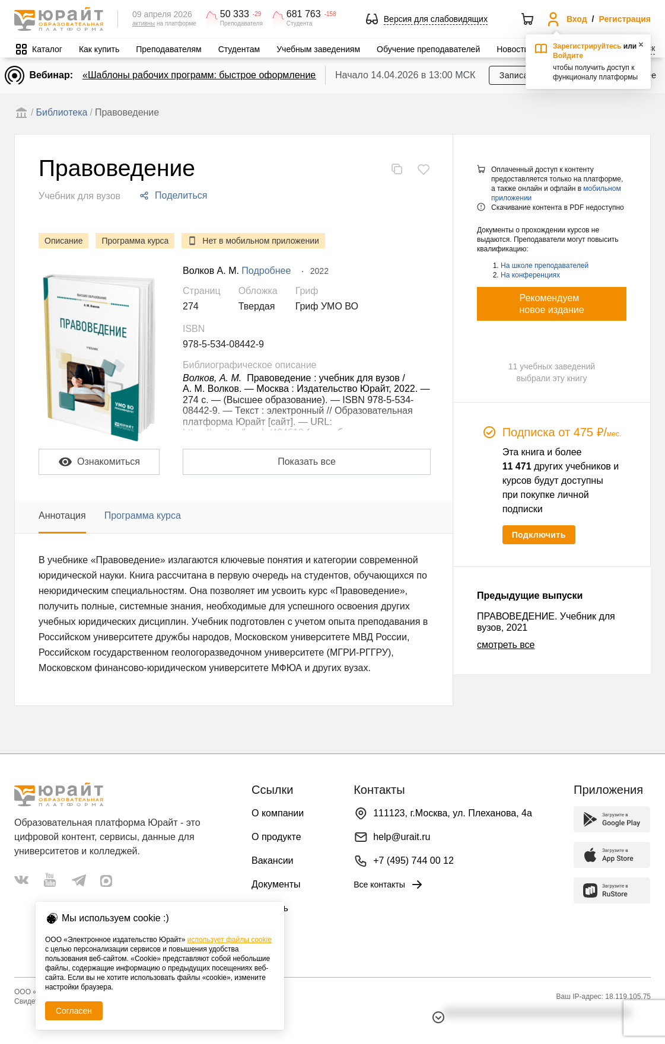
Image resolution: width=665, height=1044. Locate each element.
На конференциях (530, 275)
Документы (276, 884)
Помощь (270, 908)
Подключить (539, 534)
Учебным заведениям (318, 49)
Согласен (74, 1011)
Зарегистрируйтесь (587, 46)
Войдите (568, 56)
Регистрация (625, 19)
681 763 (304, 14)
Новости (513, 49)
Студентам (239, 49)
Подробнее (266, 271)
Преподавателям (168, 49)
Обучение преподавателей (428, 49)
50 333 (234, 14)
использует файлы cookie (229, 940)
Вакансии (273, 860)
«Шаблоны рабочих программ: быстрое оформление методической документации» (266, 75)
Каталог (47, 49)
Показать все (307, 461)
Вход (577, 19)
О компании (278, 813)
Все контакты (389, 884)
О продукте (276, 837)
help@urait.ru (401, 837)
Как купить (99, 49)
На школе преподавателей (544, 265)
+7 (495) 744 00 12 (413, 860)
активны (143, 23)
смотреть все (505, 645)
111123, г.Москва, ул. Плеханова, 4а (452, 813)
